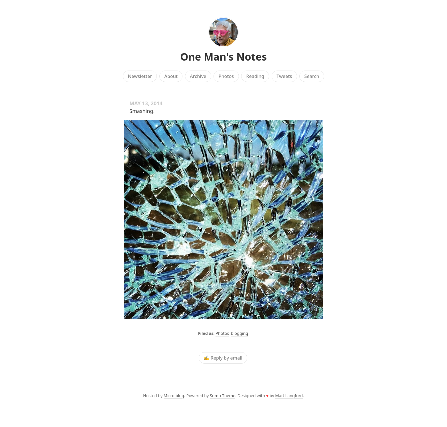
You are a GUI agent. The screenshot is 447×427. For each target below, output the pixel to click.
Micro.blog (174, 395)
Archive (198, 76)
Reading (255, 76)
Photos (226, 76)
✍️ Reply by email (223, 358)
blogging (239, 333)
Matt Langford (289, 395)
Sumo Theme (222, 395)
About (171, 76)
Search (311, 76)
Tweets (284, 76)
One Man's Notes (223, 57)
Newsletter (140, 76)
